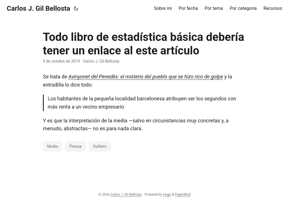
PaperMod (183, 195)
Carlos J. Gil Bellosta (38, 8)
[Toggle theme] (76, 8)
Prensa (75, 146)
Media (52, 146)
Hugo (167, 195)
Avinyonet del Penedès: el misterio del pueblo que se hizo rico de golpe (145, 77)
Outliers (99, 146)
